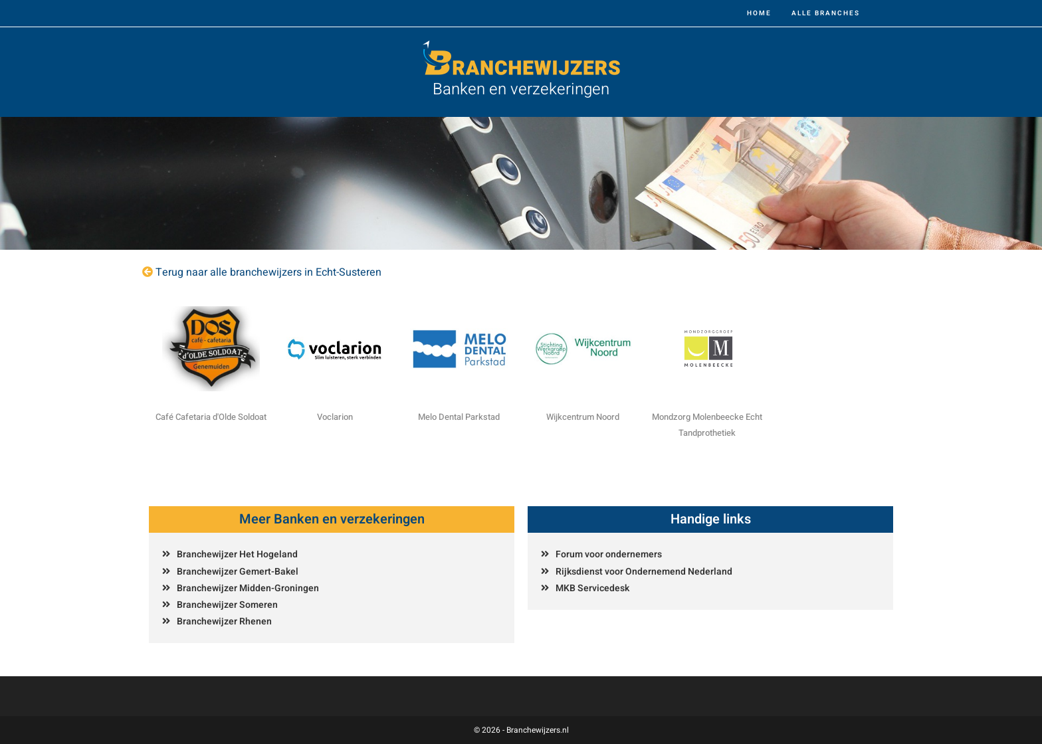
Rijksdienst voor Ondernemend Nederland (644, 572)
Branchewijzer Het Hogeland (237, 554)
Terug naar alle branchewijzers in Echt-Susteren (268, 272)
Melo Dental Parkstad (459, 417)
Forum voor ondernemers (609, 554)
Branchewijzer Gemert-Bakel (237, 572)
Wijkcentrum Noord (582, 417)
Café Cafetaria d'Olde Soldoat (211, 417)
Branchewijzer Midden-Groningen (248, 588)
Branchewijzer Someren (227, 605)
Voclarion (335, 417)
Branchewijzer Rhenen (224, 621)
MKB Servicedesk (592, 588)
